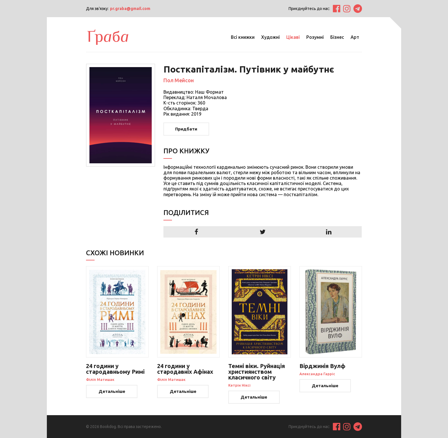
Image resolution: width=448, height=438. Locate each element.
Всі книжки (243, 37)
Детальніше (112, 391)
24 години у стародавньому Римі (115, 369)
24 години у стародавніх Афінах (185, 369)
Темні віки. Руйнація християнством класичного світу (256, 372)
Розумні (315, 37)
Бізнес (337, 37)
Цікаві (293, 37)
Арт (355, 37)
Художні (270, 37)
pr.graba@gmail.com (130, 9)
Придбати (186, 128)
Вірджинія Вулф (322, 366)
